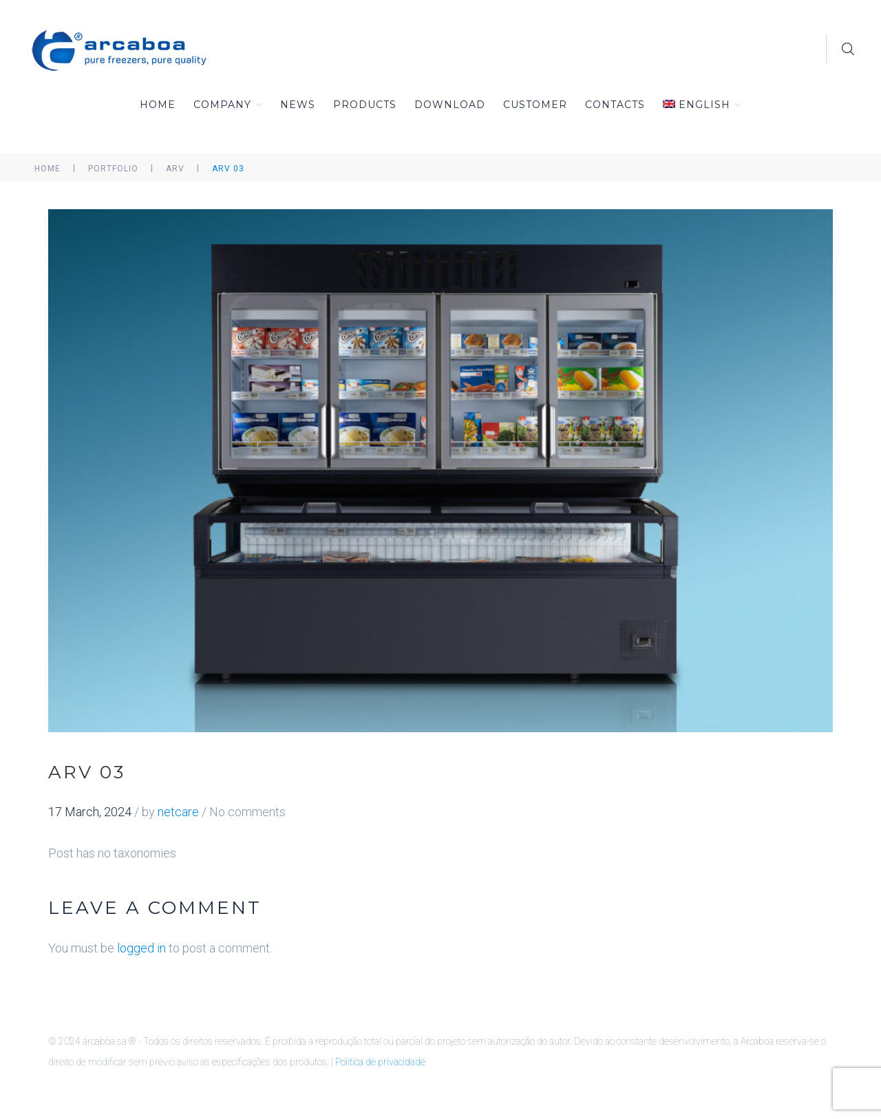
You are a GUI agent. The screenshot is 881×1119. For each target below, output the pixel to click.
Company (227, 104)
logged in (141, 948)
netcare (178, 811)
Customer (535, 104)
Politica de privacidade (380, 1061)
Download (449, 104)
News (297, 104)
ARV (175, 168)
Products (364, 104)
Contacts (615, 104)
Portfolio (113, 168)
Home (158, 104)
